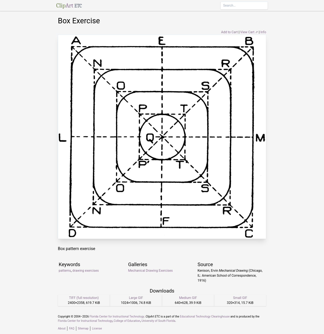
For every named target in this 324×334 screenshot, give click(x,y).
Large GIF (136, 298)
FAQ (71, 328)
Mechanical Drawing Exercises (150, 271)
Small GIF (240, 298)
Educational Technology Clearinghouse (205, 316)
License (97, 328)
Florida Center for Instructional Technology (116, 316)
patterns (65, 271)
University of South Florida (158, 320)
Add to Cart (229, 32)
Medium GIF (188, 298)
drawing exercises (85, 271)
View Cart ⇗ (249, 32)
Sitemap (83, 328)
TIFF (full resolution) (84, 298)
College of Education (127, 320)
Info (263, 32)
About (62, 328)
